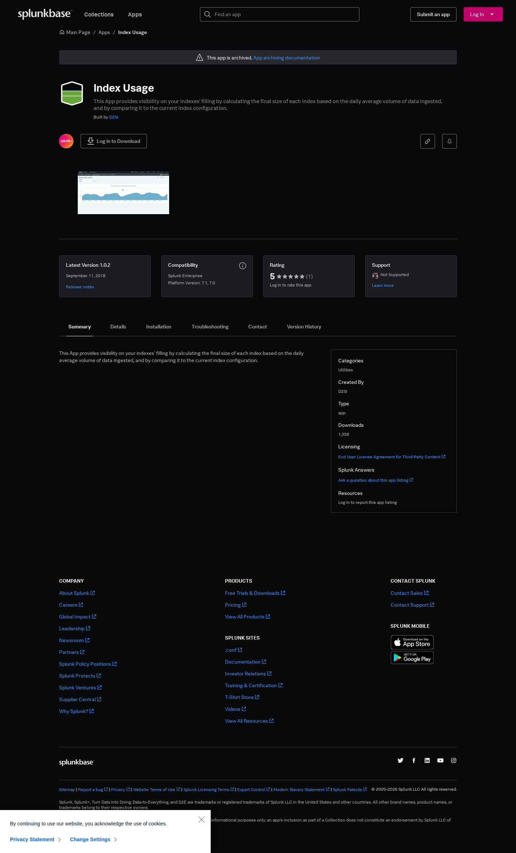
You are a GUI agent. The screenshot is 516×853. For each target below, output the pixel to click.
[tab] (79, 326)
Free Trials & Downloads (255, 593)
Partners (71, 652)
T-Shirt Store (242, 697)
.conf (233, 650)
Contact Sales (409, 593)
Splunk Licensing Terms (208, 789)
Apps (135, 14)
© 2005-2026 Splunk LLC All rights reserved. (414, 789)
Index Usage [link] (132, 32)
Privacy (120, 789)
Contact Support (412, 605)
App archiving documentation (286, 57)
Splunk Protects (80, 676)
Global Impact (77, 616)
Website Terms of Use (156, 789)
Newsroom (74, 640)
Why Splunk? (76, 711)
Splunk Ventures (80, 687)
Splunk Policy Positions (87, 664)
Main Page (74, 32)
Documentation (245, 662)
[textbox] (285, 14)
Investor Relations (248, 673)
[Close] (201, 841)
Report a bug (93, 789)
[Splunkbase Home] (45, 14)
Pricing (235, 605)
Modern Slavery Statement (301, 789)
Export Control (253, 789)
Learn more (383, 285)
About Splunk (77, 593)
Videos (235, 709)
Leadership (74, 628)
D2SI (113, 117)
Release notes (80, 286)
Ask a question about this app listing (375, 480)
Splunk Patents (350, 789)
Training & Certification (253, 685)
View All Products (247, 616)
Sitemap (67, 789)
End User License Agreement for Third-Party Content (391, 456)
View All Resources (249, 721)
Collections (99, 14)
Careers (71, 605)
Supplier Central (80, 699)
